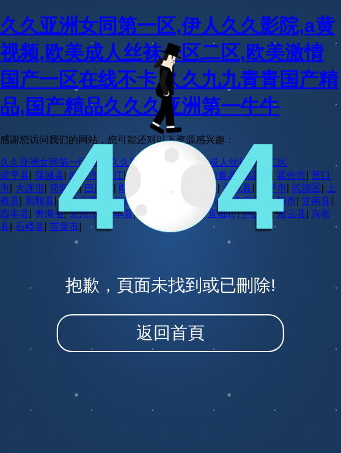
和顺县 (39, 201)
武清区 (306, 188)
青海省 (49, 213)
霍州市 (291, 175)
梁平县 (14, 175)
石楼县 (30, 226)
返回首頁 (170, 332)
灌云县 (291, 213)
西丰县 (14, 213)
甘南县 (316, 201)
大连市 (30, 188)
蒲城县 (49, 175)
